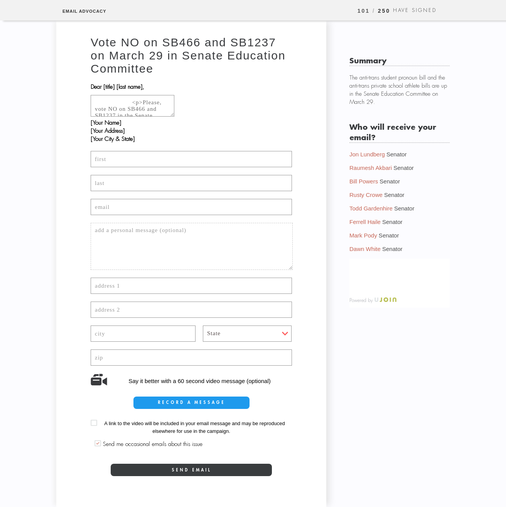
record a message (191, 402)
